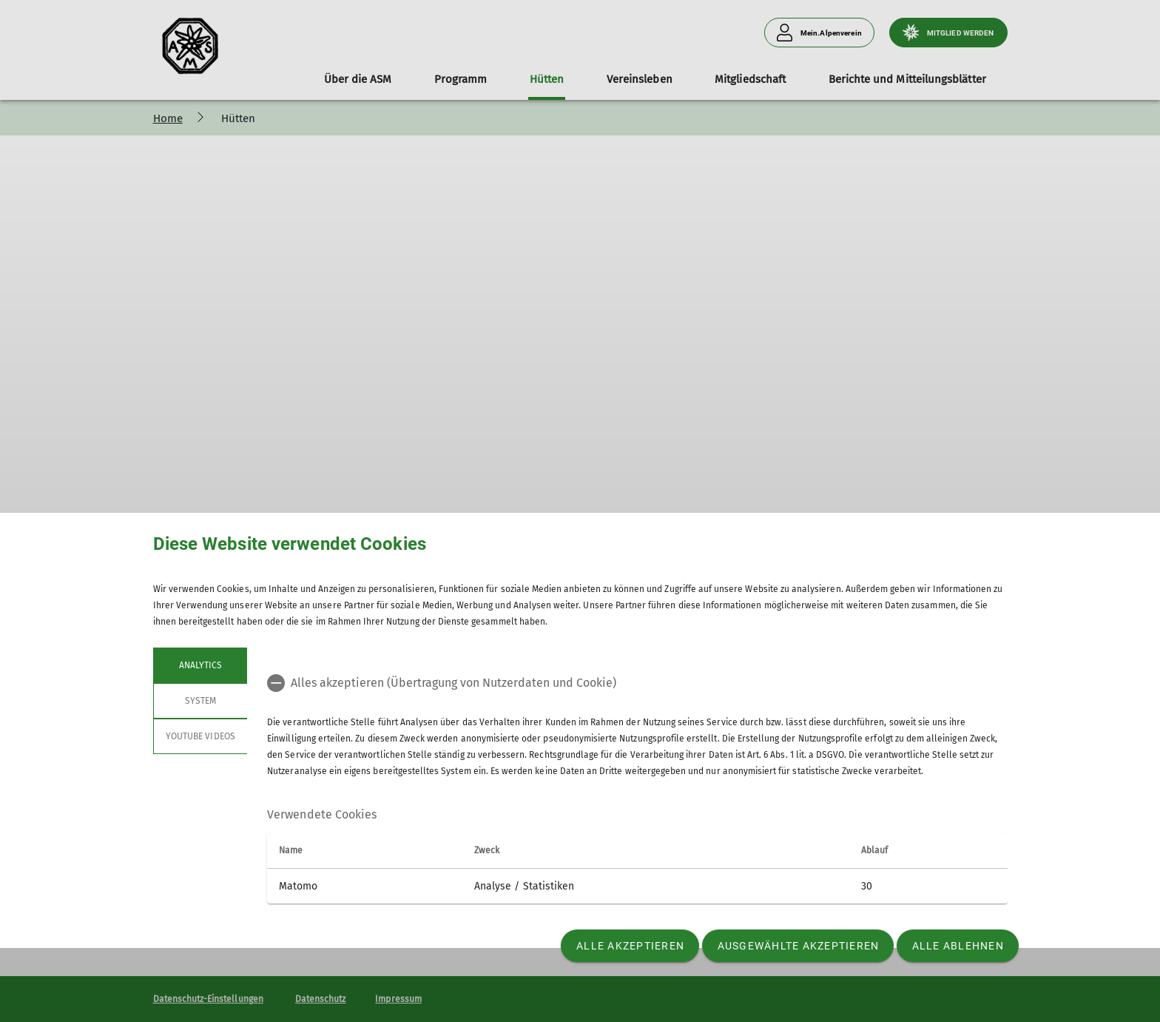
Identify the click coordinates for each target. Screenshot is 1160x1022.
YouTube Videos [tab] (200, 736)
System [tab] (199, 701)
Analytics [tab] (199, 665)
